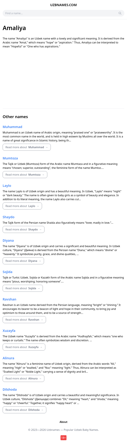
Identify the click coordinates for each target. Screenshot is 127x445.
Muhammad (12, 127)
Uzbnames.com (63, 5)
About (63, 422)
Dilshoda (10, 389)
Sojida (7, 272)
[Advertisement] (63, 78)
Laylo (7, 185)
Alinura (8, 358)
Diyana (8, 240)
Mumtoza (10, 158)
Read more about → (26, 147)
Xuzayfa (9, 330)
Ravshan (9, 299)
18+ (63, 438)
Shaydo (8, 217)
